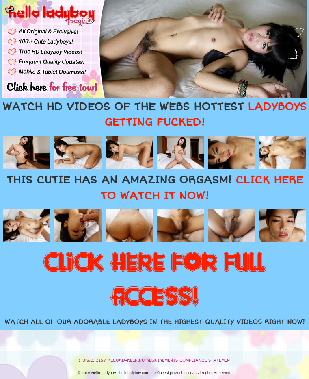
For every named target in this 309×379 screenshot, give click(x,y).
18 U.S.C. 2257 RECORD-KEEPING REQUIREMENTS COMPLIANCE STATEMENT (154, 360)
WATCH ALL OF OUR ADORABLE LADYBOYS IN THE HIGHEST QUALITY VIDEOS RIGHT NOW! (154, 322)
